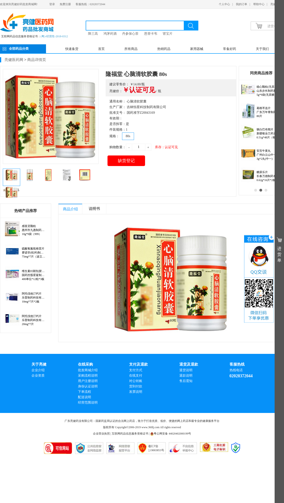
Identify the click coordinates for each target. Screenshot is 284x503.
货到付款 (135, 386)
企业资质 (38, 375)
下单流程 (84, 391)
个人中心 (224, 4)
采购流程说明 (88, 375)
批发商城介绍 (88, 370)
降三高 (93, 33)
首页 (101, 49)
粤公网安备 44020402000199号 (170, 433)
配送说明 (84, 397)
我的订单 (241, 4)
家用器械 (196, 49)
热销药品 (163, 49)
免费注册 (65, 4)
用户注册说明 (88, 381)
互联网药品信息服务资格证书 (130, 433)
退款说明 (185, 375)
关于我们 (262, 49)
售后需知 (185, 381)
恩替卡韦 (150, 33)
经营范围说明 (88, 402)
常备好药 (229, 49)
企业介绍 (38, 370)
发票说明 (135, 391)
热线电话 (236, 370)
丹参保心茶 (130, 33)
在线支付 (135, 375)
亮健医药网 (13, 60)
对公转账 (135, 381)
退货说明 (185, 370)
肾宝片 (168, 33)
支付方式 (135, 370)
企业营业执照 (101, 433)
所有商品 (131, 49)
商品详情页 (36, 60)
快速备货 (71, 49)
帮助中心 (259, 4)
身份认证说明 (88, 386)
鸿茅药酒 (110, 33)
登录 (52, 4)
